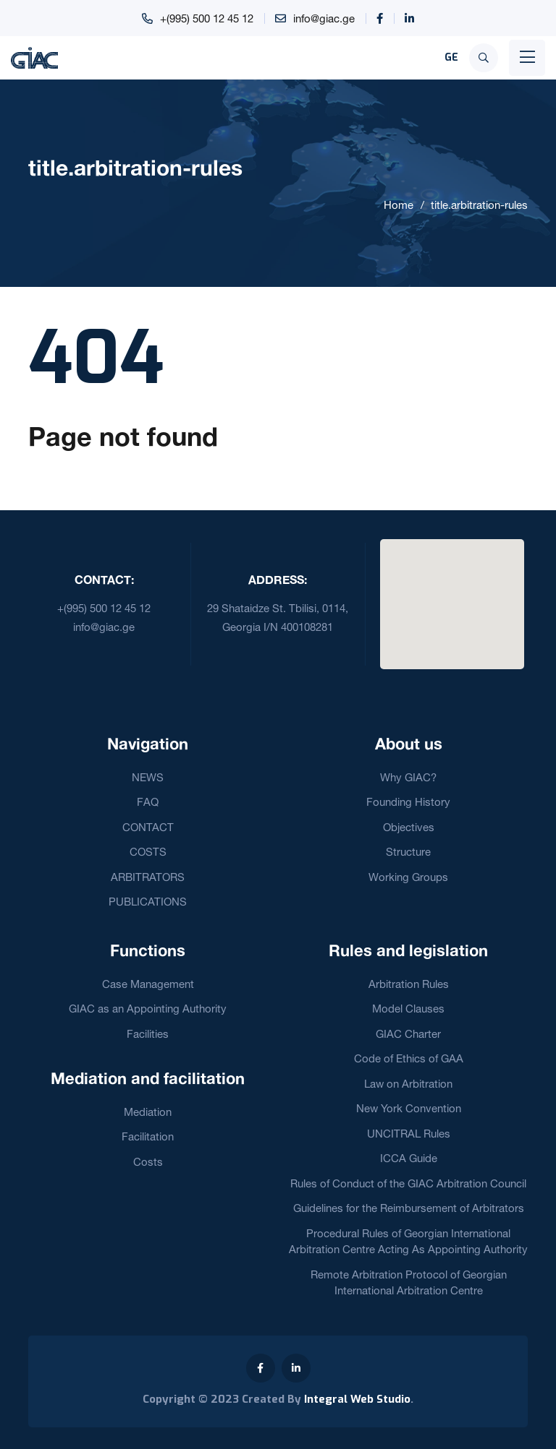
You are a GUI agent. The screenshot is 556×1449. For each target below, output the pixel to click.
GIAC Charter (408, 1034)
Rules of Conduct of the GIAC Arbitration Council (408, 1183)
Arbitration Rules (408, 984)
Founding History (408, 802)
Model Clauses (408, 1008)
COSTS (148, 852)
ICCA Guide (408, 1158)
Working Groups (408, 877)
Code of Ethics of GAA (408, 1058)
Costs (148, 1162)
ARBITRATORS (148, 877)
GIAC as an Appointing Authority (148, 1008)
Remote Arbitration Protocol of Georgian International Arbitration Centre (409, 1283)
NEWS (148, 777)
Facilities (148, 1034)
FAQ (148, 802)
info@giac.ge (324, 18)
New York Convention (408, 1108)
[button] (451, 595)
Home (398, 205)
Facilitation (148, 1136)
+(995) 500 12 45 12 (206, 18)
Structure (408, 852)
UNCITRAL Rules (408, 1133)
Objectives (408, 827)
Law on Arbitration (408, 1084)
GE (451, 57)
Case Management (148, 984)
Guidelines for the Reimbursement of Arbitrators (408, 1208)
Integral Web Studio (357, 1399)
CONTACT (148, 827)
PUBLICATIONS (148, 901)
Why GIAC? (408, 777)
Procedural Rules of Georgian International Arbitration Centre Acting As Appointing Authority (408, 1241)
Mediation (148, 1112)
